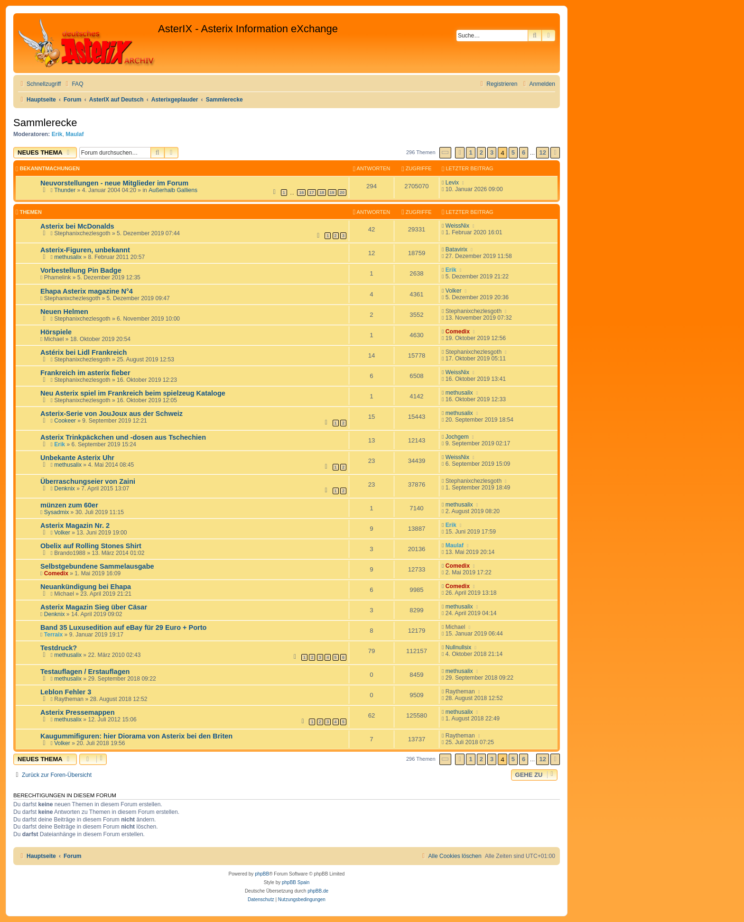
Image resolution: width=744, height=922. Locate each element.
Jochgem (457, 436)
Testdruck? (58, 648)
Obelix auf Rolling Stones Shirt (90, 546)
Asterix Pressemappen (77, 712)
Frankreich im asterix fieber (85, 373)
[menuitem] (73, 84)
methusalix (68, 257)
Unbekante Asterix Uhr (77, 457)
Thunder (64, 190)
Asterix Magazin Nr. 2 (75, 525)
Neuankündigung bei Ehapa (85, 586)
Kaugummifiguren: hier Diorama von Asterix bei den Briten (136, 736)
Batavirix (456, 249)
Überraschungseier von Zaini (87, 481)
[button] (445, 152)
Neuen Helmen (64, 311)
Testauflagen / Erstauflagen (85, 671)
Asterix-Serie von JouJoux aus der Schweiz (111, 413)
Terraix (53, 634)
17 (311, 192)
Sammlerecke (45, 123)
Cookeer (65, 420)
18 (321, 192)
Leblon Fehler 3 (65, 692)
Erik (57, 134)
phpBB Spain (295, 882)
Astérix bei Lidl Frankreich (83, 352)
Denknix (64, 488)
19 (332, 192)
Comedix (458, 331)
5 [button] (513, 152)
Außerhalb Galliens (173, 190)
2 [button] (481, 152)
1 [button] (470, 152)
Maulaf (74, 134)
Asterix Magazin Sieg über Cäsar (93, 607)
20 (342, 192)
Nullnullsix (458, 647)
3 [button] (491, 152)
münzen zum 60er (69, 505)
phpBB (262, 873)
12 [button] (542, 152)
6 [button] (523, 152)
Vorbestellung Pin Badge (80, 270)
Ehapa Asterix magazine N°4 (86, 291)
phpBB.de (317, 891)
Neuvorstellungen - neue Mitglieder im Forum (114, 183)
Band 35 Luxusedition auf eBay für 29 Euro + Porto (123, 627)
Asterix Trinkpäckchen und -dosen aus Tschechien (123, 437)
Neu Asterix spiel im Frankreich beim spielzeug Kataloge (132, 393)
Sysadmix (56, 512)
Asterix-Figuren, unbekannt (85, 250)
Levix (452, 182)
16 (301, 192)
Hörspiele (56, 332)
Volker (454, 290)
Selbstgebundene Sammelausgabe (97, 566)
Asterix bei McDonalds (77, 226)
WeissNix (457, 225)
